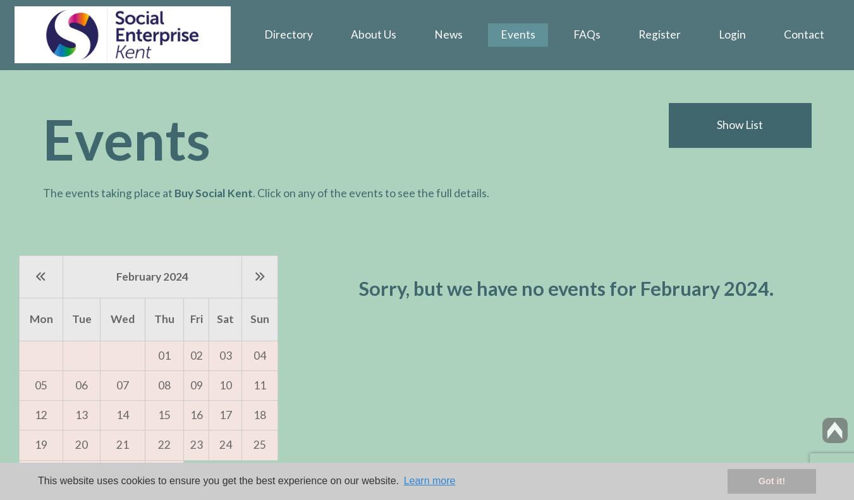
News (448, 34)
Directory (288, 34)
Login (732, 34)
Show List (740, 124)
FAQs (587, 34)
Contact (804, 34)
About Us (373, 34)
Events (518, 34)
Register (659, 34)
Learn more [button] (430, 480)
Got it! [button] (772, 481)
